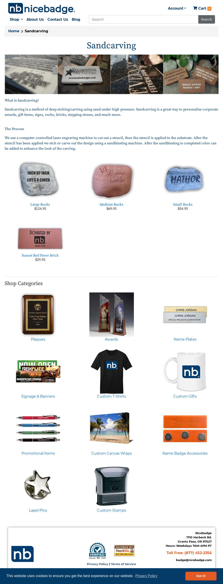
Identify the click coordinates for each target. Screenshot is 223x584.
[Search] (143, 19)
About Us (35, 19)
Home (13, 31)
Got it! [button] (201, 576)
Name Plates (185, 339)
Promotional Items (38, 453)
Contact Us (57, 19)
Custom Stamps (111, 510)
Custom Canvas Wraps (111, 453)
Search (206, 19)
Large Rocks (40, 204)
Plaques (38, 339)
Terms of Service (123, 564)
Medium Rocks (111, 204)
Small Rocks (182, 204)
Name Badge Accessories (185, 453)
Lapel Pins (38, 510)
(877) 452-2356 (198, 553)
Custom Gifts (185, 396)
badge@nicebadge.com (194, 560)
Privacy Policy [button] (146, 576)
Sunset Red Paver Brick (40, 255)
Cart (202, 8)
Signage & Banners (38, 396)
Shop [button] (15, 19)
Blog (76, 19)
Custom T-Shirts (111, 396)
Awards (111, 339)
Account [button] (175, 8)
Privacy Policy (97, 564)
